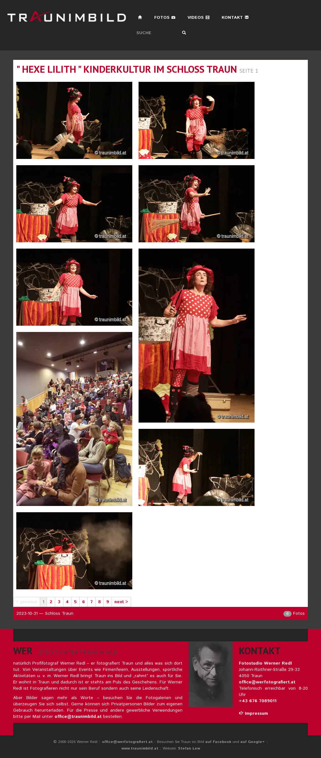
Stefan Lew (189, 748)
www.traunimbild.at (139, 748)
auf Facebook (218, 742)
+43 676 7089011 (257, 701)
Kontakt (235, 17)
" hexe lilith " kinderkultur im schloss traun (126, 69)
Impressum (253, 713)
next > (121, 602)
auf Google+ (252, 742)
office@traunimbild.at (78, 716)
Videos (198, 17)
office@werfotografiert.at (267, 682)
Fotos (165, 17)
